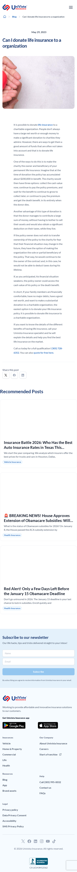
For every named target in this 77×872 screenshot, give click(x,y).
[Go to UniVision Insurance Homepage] (14, 7)
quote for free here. (44, 352)
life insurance (45, 124)
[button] (5, 375)
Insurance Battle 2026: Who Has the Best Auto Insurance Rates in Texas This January (38, 447)
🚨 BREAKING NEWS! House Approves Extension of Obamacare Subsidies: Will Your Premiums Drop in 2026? (37, 520)
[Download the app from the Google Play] (13, 725)
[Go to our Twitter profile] (23, 841)
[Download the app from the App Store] (48, 725)
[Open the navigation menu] (71, 7)
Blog (14, 16)
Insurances (7, 737)
